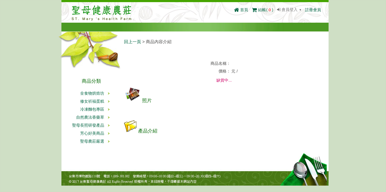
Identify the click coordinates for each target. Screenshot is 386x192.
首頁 (241, 9)
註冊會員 (313, 9)
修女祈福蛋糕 (92, 101)
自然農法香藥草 (90, 117)
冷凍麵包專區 (92, 109)
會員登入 (287, 9)
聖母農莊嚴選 (92, 141)
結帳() (262, 9)
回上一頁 (132, 41)
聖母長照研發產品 (88, 125)
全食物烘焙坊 (92, 93)
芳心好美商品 (92, 133)
